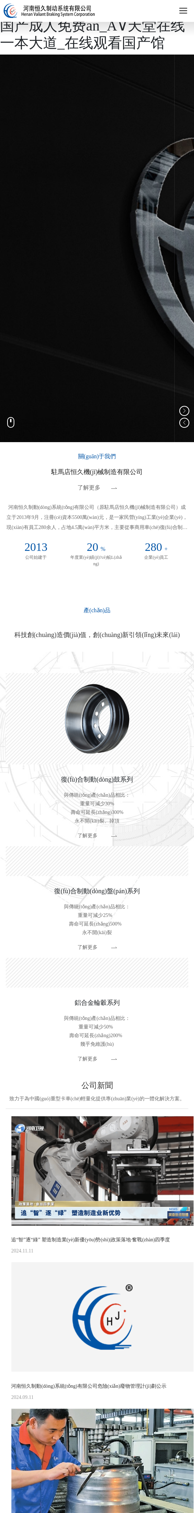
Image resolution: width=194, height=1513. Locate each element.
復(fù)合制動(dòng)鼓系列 (97, 779)
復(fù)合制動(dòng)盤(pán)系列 (97, 891)
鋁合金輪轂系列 (97, 1002)
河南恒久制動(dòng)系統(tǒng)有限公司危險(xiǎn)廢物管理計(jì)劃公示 (88, 1386)
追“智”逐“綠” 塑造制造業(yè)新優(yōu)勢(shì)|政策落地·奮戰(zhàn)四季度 (90, 1239)
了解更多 (88, 487)
